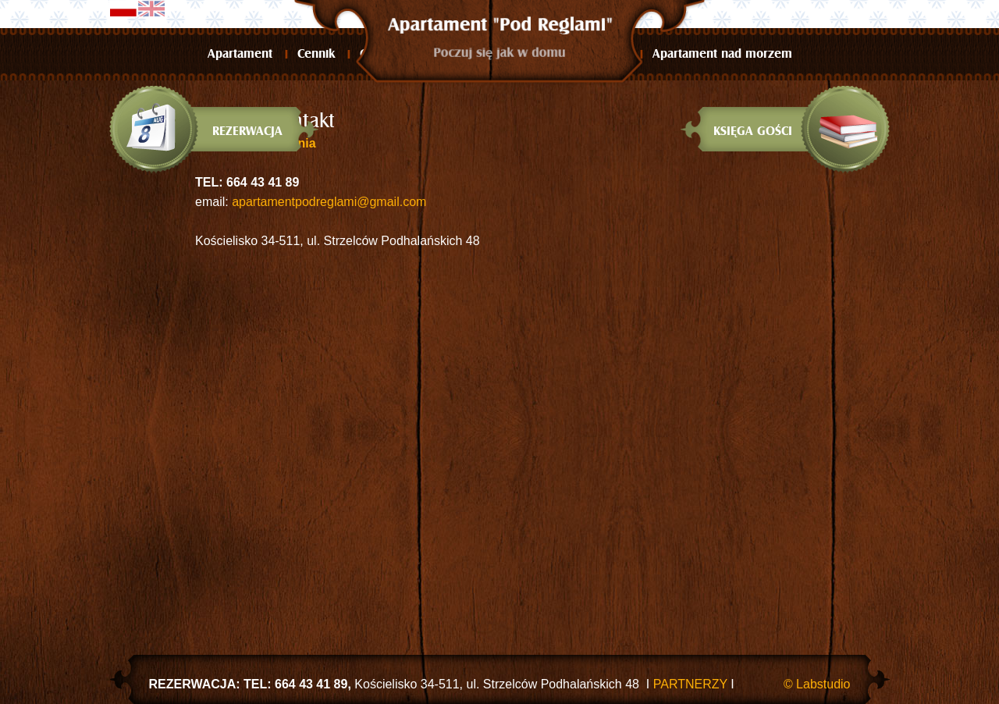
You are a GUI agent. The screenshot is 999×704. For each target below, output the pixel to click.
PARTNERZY (692, 684)
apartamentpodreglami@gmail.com (329, 201)
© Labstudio (817, 684)
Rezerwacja (247, 131)
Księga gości (752, 131)
